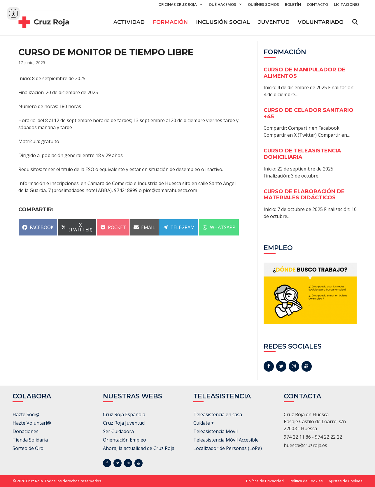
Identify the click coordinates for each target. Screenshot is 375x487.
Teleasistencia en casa (217, 414)
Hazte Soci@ (26, 414)
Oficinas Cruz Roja (182, 4)
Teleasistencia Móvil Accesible (226, 440)
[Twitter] (281, 366)
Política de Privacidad (265, 481)
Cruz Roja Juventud (124, 423)
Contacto (317, 4)
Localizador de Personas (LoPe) (227, 448)
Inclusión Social (223, 22)
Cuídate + (203, 423)
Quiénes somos (263, 4)
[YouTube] (307, 366)
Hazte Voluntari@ (32, 423)
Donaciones (25, 431)
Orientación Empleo (124, 440)
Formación (170, 22)
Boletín (293, 4)
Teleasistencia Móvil (215, 431)
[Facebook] (269, 366)
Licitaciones (347, 4)
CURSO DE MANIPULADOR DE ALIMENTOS (305, 72)
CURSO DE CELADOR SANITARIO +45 (308, 113)
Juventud (274, 22)
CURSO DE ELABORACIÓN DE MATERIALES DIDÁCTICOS (304, 194)
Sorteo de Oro (28, 448)
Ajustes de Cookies (345, 481)
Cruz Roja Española (124, 414)
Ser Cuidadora (118, 431)
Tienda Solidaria (30, 440)
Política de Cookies (306, 481)
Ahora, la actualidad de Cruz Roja (138, 448)
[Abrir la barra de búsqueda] (355, 22)
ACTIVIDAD (129, 22)
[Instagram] (294, 366)
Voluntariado (321, 22)
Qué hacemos (227, 4)
